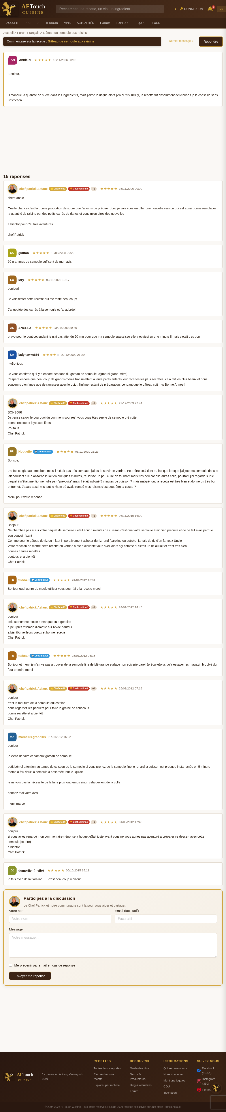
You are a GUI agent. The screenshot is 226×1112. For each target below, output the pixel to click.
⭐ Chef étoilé (58, 189)
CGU (167, 1086)
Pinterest (205, 1090)
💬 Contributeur (43, 451)
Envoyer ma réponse (30, 976)
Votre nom (16, 911)
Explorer (124, 23)
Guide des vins (139, 1068)
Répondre (210, 41)
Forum (105, 23)
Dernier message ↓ (181, 40)
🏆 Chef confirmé (79, 189)
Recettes (32, 23)
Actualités (85, 23)
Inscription (170, 1092)
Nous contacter (173, 1074)
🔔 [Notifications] (210, 8)
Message (16, 929)
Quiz (141, 23)
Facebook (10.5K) (206, 1071)
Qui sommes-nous (175, 1068)
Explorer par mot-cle (107, 1085)
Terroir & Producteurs (137, 1077)
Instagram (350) (206, 1081)
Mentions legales (174, 1080)
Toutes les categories (107, 1068)
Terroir (51, 23)
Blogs (155, 23)
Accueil (12, 23)
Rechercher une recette (104, 1077)
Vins (67, 23)
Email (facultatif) (127, 911)
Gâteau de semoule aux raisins (71, 41)
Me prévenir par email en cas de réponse (42, 965)
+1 (93, 189)
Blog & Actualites (140, 1085)
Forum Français (28, 32)
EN (222, 9)
